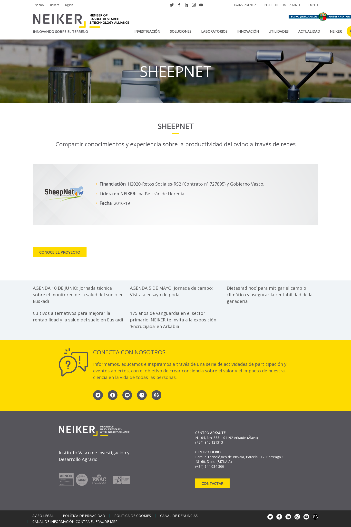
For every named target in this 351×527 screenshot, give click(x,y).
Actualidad (309, 31)
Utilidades (279, 31)
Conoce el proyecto (59, 252)
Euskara (54, 5)
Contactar (212, 483)
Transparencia (245, 5)
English (68, 5)
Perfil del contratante (282, 5)
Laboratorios (214, 31)
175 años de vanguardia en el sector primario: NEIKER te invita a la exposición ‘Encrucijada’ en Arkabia (173, 319)
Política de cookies (132, 515)
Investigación (147, 31)
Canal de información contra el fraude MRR (74, 521)
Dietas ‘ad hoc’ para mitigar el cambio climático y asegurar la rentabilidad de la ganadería (269, 294)
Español (39, 5)
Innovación (248, 31)
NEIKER (336, 31)
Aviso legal (43, 515)
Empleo (314, 5)
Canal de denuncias (179, 515)
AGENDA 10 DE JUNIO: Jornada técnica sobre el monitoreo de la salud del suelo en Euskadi (78, 294)
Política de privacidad (84, 515)
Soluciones (180, 31)
